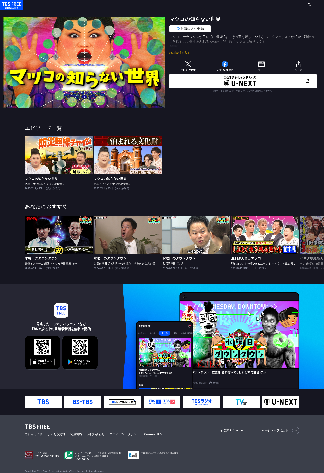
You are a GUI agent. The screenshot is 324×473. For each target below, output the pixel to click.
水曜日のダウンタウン (41, 266)
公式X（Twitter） (233, 438)
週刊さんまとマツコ (246, 266)
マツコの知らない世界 (41, 187)
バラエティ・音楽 (103, 13)
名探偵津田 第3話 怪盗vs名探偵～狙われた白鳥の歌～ (126, 271)
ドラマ (83, 13)
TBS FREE (11, 7)
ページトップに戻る (280, 438)
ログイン (243, 4)
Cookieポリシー (154, 442)
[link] (59, 164)
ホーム (46, 4)
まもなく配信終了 (63, 13)
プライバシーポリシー (124, 442)
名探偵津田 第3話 (172, 271)
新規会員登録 (264, 4)
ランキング (78, 4)
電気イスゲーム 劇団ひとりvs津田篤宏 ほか (51, 271)
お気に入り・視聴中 (123, 4)
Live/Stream (97, 4)
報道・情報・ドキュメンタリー (136, 13)
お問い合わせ (96, 442)
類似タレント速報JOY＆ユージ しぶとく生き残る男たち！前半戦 (270, 271)
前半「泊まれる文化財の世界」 (112, 192)
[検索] (282, 5)
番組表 (311, 4)
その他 (164, 13)
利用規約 (76, 442)
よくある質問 (56, 442)
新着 (44, 13)
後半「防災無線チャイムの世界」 (45, 192)
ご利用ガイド (33, 442)
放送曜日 (61, 4)
